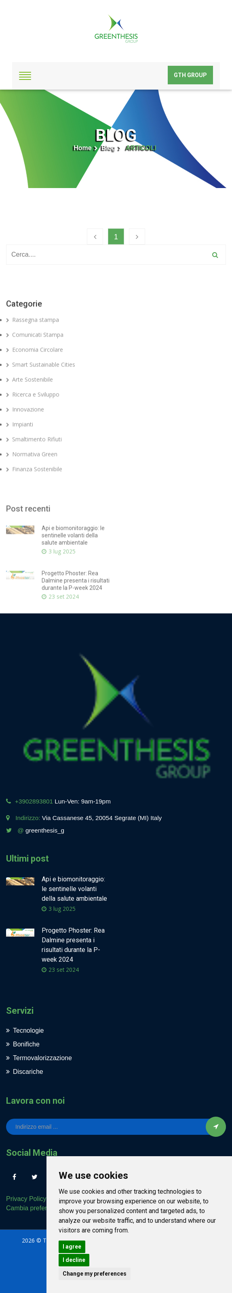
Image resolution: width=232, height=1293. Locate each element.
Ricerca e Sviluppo (32, 412)
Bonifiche (23, 1044)
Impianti (19, 442)
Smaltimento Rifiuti (34, 456)
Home (82, 147)
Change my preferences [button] (95, 1273)
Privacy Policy (26, 1198)
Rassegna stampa (32, 337)
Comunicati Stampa (34, 352)
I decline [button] (74, 1260)
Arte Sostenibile (29, 397)
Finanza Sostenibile (34, 486)
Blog (108, 147)
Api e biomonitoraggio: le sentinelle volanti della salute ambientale (73, 564)
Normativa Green (31, 471)
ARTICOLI (141, 147)
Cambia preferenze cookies (45, 1208)
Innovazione (25, 427)
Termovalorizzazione (39, 1057)
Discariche (24, 1071)
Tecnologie (25, 1030)
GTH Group (190, 75)
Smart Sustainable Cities (40, 382)
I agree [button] (72, 1246)
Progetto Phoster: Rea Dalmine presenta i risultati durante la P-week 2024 (76, 609)
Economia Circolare (34, 367)
